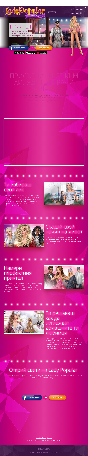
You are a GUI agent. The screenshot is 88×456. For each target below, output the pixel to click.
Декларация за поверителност (51, 441)
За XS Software (41, 438)
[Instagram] (77, 9)
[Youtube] (82, 9)
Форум (49, 438)
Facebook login (18, 48)
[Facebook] (72, 9)
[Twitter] (77, 13)
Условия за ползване (34, 441)
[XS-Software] (44, 451)
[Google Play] (19, 53)
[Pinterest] (72, 13)
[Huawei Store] (41, 53)
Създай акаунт (43, 48)
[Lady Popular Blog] (82, 13)
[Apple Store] (30, 53)
